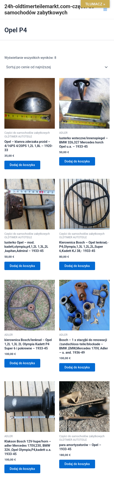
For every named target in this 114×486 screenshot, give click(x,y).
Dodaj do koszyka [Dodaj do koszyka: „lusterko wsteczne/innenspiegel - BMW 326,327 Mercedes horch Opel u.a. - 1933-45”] (77, 161)
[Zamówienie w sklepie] (57, 67)
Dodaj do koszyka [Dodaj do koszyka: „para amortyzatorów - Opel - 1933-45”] (77, 464)
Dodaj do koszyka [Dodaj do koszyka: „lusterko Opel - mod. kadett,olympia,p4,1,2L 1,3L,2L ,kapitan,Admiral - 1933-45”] (22, 266)
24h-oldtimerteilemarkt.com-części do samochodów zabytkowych (49, 9)
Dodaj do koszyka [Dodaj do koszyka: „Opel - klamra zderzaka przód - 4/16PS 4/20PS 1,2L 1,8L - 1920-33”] (22, 165)
